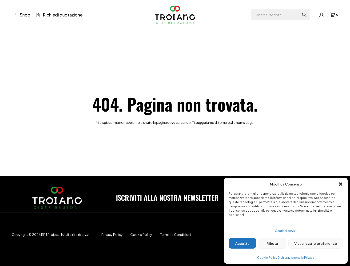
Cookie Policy (267, 257)
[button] (340, 184)
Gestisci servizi (285, 231)
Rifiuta (272, 243)
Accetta (242, 243)
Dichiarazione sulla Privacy (296, 257)
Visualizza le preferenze (315, 243)
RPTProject (50, 234)
